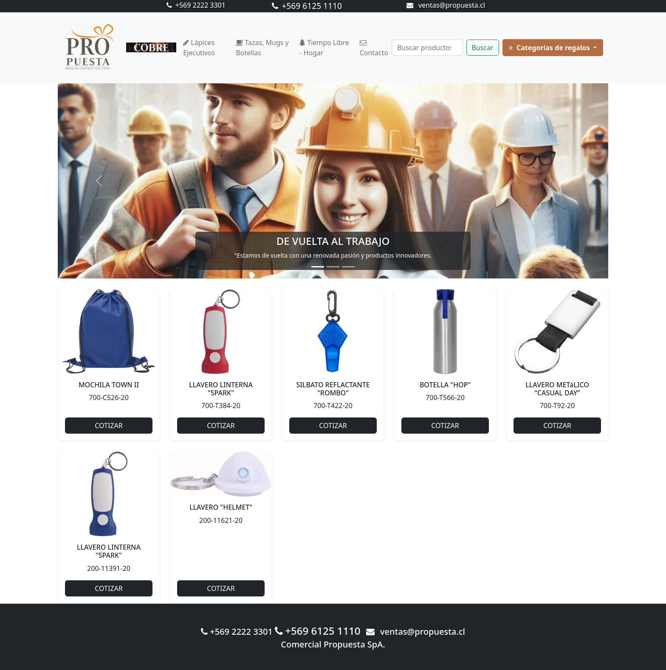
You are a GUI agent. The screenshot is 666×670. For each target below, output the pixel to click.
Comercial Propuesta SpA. (333, 644)
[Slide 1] (317, 267)
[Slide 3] (348, 267)
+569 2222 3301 (196, 5)
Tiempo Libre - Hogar (324, 47)
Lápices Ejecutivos (199, 47)
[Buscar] (427, 48)
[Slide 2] (333, 267)
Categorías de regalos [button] (550, 47)
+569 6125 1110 (307, 5)
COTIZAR (108, 425)
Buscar (483, 47)
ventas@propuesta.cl (445, 5)
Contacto (374, 48)
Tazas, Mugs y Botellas (262, 47)
